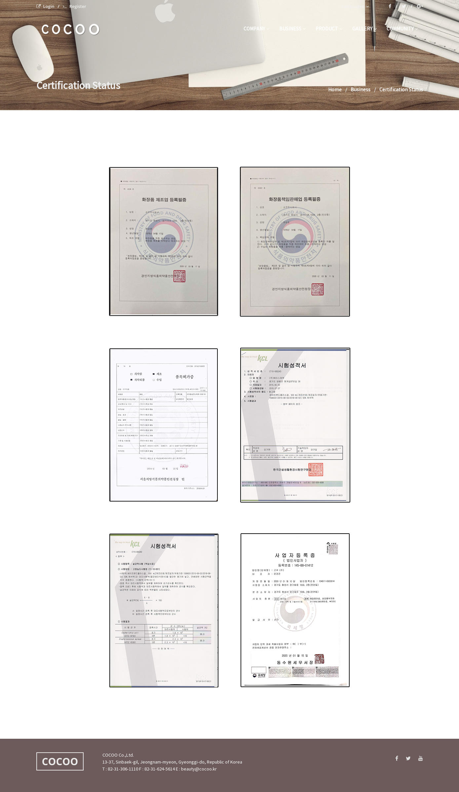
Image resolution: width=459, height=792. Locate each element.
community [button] (402, 29)
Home (335, 90)
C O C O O (70, 29)
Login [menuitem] (45, 6)
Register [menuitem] (74, 6)
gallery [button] (364, 29)
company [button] (256, 29)
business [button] (292, 29)
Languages (355, 6)
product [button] (329, 29)
